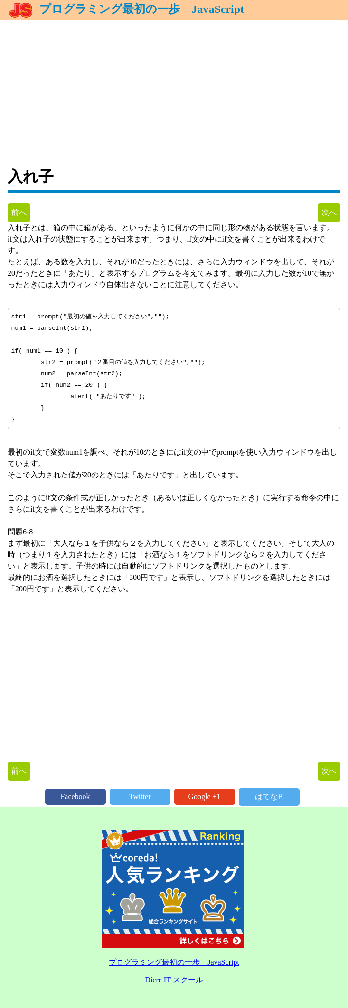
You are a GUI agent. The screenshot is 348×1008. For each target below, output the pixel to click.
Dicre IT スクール (174, 980)
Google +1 (204, 797)
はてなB (269, 797)
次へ (329, 212)
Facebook (75, 797)
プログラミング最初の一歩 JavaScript (126, 9)
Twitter (140, 797)
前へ (19, 212)
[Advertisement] (174, 86)
